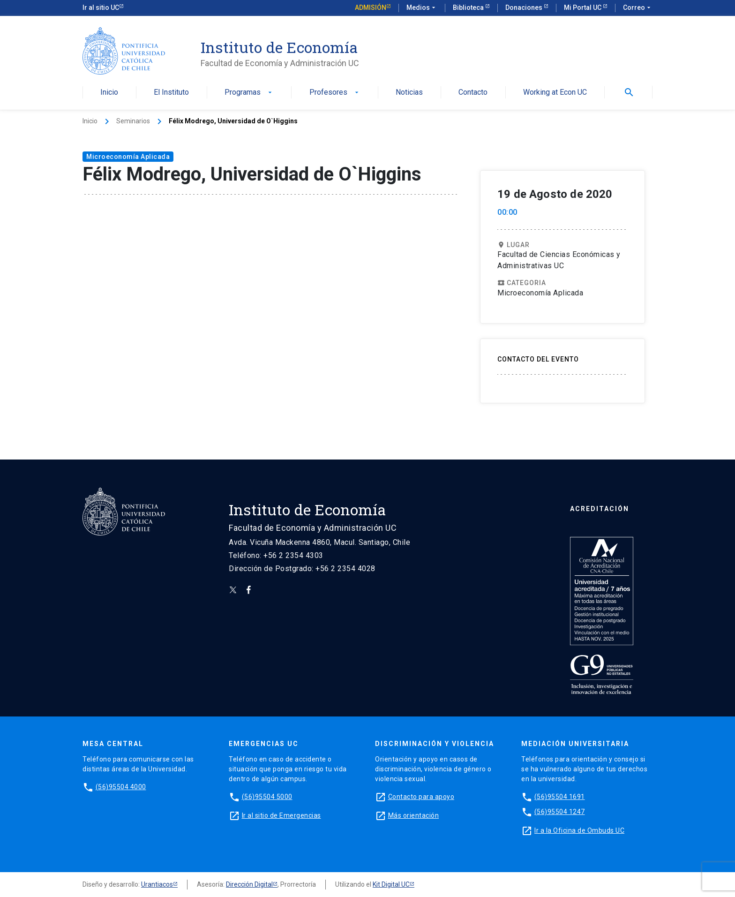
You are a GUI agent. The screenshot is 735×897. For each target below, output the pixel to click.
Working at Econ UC (555, 93)
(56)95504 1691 (559, 796)
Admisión (370, 7)
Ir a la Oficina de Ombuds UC (579, 830)
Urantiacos (157, 884)
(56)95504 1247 (559, 811)
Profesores (334, 93)
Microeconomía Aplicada (128, 156)
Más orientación (413, 815)
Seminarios (133, 121)
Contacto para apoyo (421, 796)
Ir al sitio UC (100, 7)
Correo (637, 8)
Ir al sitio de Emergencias (281, 815)
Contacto (473, 93)
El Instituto (171, 93)
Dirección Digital (249, 884)
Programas (249, 93)
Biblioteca (469, 7)
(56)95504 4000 (121, 787)
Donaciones (524, 7)
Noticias (409, 93)
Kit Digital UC (391, 884)
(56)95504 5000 (267, 796)
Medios (421, 8)
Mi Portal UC (583, 7)
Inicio (109, 93)
